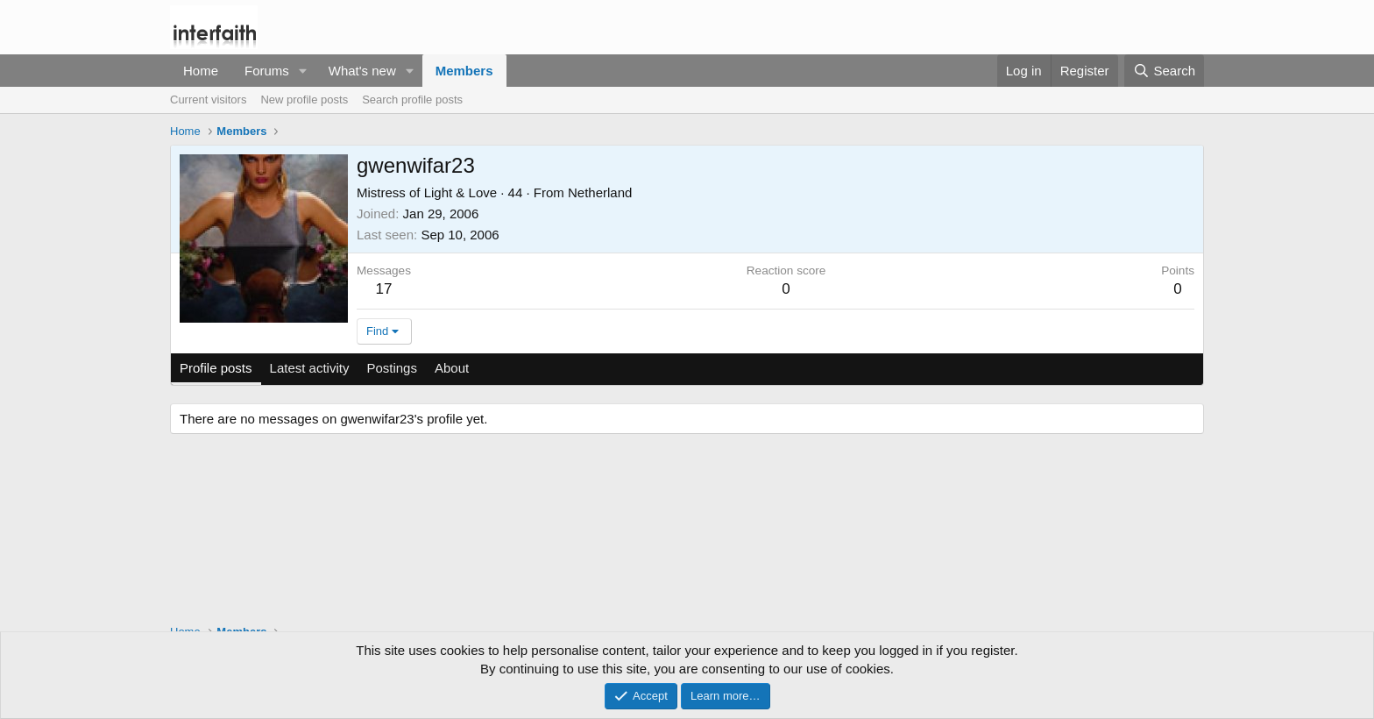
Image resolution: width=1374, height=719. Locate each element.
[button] (303, 70)
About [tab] (452, 367)
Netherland (600, 192)
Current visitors (208, 99)
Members (464, 70)
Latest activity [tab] (310, 367)
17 (384, 289)
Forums (266, 70)
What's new (362, 70)
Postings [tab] (391, 367)
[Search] (1164, 70)
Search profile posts (412, 99)
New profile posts (304, 99)
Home (200, 70)
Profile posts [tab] (216, 367)
